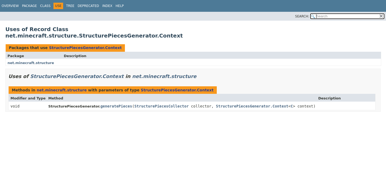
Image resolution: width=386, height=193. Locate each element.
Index (107, 6)
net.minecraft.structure (31, 63)
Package (29, 6)
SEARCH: (302, 16)
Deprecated (88, 6)
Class (45, 6)
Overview (10, 6)
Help (120, 6)
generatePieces (116, 106)
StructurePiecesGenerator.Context (85, 48)
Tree (70, 6)
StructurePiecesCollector (161, 106)
